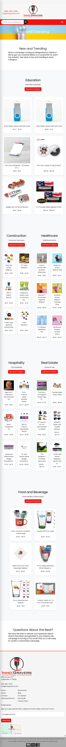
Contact (4, 696)
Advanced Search (8, 698)
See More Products (33, 89)
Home (3, 690)
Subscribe (6, 720)
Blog (19, 693)
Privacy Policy (23, 701)
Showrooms (22, 690)
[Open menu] (62, 22)
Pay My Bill (21, 698)
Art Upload (22, 696)
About (3, 693)
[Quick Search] (12, 22)
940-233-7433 (11, 11)
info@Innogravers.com (11, 13)
